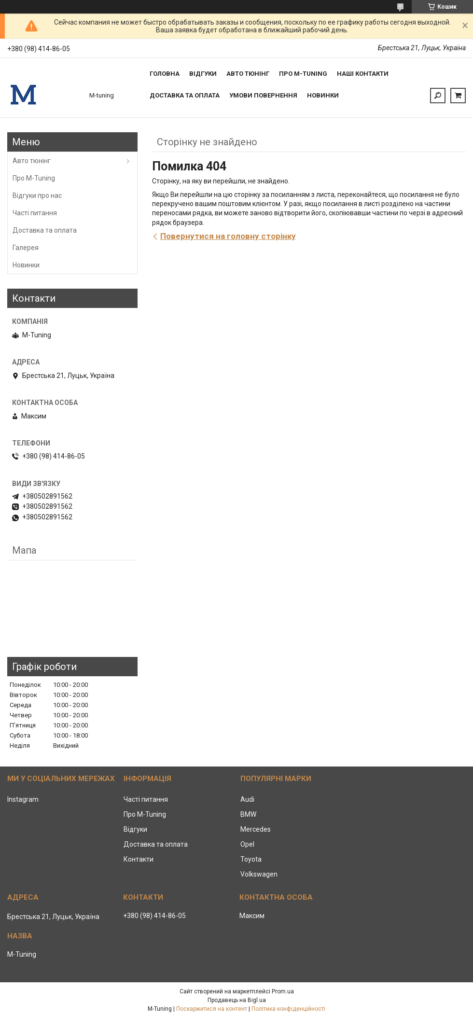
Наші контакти (363, 73)
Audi (247, 799)
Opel (247, 844)
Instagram (23, 799)
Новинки (323, 95)
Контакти (138, 859)
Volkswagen (259, 874)
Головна (165, 73)
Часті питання (35, 213)
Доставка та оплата (185, 95)
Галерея (26, 247)
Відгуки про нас (37, 195)
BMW (248, 814)
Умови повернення (263, 95)
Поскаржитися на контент (211, 1008)
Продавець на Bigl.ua (237, 1000)
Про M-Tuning (34, 178)
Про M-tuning (303, 73)
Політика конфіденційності (288, 1008)
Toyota (251, 859)
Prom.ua (283, 991)
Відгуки (203, 73)
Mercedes (255, 829)
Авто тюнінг (247, 73)
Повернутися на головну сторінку (228, 236)
